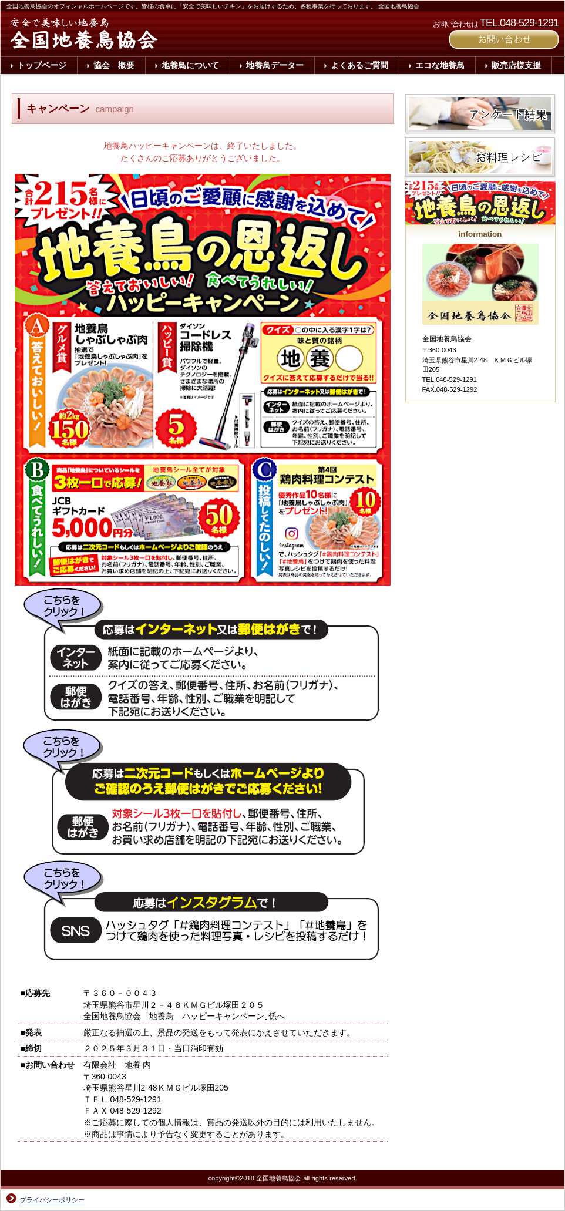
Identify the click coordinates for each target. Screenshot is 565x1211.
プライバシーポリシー (52, 1199)
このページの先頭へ (356, 1156)
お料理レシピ (481, 159)
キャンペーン (481, 202)
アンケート (481, 115)
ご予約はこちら (504, 39)
